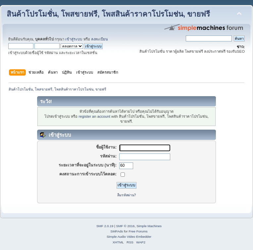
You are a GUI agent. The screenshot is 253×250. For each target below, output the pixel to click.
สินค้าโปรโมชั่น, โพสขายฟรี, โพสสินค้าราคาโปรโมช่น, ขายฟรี (108, 14)
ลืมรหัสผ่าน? (126, 195)
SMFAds (117, 231)
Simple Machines (149, 226)
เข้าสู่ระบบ (73, 39)
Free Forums (137, 231)
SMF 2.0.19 (105, 226)
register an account (94, 116)
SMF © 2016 (125, 226)
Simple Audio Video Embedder (129, 236)
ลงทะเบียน (99, 39)
